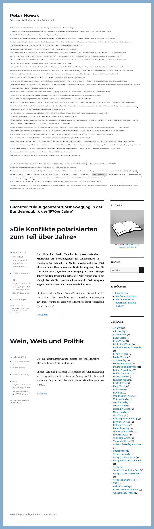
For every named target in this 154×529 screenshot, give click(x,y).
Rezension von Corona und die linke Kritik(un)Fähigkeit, (28, 134)
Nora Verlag (119, 415)
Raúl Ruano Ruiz (130, 245)
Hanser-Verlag (120, 376)
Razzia (26, 400)
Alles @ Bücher (120, 293)
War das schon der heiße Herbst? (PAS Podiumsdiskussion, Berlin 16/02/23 (108, 70)
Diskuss (13, 308)
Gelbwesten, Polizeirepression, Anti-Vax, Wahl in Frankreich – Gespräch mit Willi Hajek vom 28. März (43, 116)
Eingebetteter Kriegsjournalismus (123, 102)
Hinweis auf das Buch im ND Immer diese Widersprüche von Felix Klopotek (108, 141)
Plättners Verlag (121, 425)
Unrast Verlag (120, 451)
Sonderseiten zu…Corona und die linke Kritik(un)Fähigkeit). (117, 171)
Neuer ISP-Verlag (121, 409)
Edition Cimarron (121, 373)
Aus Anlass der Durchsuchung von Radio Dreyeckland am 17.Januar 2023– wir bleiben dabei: (40, 99)
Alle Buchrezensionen (126, 296)
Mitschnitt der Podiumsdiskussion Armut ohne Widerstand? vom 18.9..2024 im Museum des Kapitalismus (95, 42)
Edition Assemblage (123, 370)
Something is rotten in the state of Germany (95, 102)
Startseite (13, 174)
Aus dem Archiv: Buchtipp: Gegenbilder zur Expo (26, 35)
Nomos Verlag (120, 412)
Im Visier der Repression (18, 178)
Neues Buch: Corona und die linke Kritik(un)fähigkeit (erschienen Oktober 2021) (36, 164)
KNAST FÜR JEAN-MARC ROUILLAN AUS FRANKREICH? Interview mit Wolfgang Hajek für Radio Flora (43, 181)
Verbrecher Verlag (122, 454)
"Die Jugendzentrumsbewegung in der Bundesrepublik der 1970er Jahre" (21, 286)
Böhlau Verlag (120, 357)
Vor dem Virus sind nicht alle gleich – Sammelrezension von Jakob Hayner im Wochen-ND (40, 145)
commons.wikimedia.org (127, 247)
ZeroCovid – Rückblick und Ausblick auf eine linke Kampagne (109, 120)
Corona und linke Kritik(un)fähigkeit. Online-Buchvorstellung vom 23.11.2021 (90, 164)
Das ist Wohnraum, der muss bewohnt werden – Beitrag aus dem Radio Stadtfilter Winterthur (90, 56)
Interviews (17, 257)
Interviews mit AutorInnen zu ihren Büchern (19, 263)
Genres (74, 174)
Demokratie (66, 123)
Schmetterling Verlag (123, 431)
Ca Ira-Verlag (119, 360)
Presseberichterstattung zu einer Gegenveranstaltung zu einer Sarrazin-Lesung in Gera (39, 185)
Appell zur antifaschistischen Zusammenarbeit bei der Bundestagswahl (34, 42)
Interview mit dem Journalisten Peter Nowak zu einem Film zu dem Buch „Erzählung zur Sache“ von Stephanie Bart (88, 60)
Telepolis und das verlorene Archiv (57, 35)
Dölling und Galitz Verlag (125, 367)
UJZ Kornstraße (21, 313)
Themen (65, 174)
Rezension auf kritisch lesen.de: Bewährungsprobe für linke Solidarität (66, 138)
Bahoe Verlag (119, 338)
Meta (32, 178)
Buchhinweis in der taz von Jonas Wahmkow (25, 138)
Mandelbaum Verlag (123, 396)
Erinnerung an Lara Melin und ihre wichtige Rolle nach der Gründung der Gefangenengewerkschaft (108, 145)
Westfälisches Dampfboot (125, 489)
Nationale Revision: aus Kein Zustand (105, 74)
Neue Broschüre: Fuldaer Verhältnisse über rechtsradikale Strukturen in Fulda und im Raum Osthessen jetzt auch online (96, 106)
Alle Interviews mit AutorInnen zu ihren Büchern (126, 302)
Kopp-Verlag (119, 386)
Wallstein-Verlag (20, 273)
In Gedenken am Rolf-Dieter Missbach (95, 53)
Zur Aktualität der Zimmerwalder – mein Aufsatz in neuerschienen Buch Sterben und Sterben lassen (43, 49)
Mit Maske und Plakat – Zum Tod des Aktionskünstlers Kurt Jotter (32, 88)
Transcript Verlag (121, 441)
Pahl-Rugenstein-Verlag (125, 418)
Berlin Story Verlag (122, 344)
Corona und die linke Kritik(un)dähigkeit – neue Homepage (29, 84)
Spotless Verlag (120, 434)
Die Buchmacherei (122, 363)
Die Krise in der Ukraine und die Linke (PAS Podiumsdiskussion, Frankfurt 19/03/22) (37, 109)
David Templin (19, 299)
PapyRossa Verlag (121, 422)
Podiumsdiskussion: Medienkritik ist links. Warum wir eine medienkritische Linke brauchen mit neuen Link (45, 53)
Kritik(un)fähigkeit (123, 127)
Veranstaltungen (98, 174)
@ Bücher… (85, 174)
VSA (115, 483)
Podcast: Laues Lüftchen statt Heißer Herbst (25, 74)
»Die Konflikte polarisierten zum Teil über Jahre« (54, 232)
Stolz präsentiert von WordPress (41, 514)
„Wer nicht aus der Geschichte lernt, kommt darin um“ (28, 77)
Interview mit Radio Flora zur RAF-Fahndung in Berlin (28, 60)
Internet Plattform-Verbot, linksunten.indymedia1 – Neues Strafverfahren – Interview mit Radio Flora (43, 102)
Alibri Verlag (119, 331)
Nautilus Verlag (120, 402)
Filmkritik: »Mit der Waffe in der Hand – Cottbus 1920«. (67, 77)
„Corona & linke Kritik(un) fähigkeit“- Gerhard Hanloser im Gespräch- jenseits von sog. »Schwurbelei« (43, 167)
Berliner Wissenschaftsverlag (127, 347)
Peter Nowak (24, 15)
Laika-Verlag (119, 389)
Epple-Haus (20, 308)
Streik (12, 123)
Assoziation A (120, 334)
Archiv (21, 174)
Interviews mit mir (135, 174)
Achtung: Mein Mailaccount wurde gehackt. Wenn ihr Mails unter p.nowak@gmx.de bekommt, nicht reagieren (47, 81)
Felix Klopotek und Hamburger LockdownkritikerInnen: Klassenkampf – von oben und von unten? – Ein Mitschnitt (48, 120)
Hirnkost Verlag (121, 380)
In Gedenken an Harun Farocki (90, 181)
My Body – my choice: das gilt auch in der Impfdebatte (105, 131)
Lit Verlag (118, 392)
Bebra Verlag (119, 341)
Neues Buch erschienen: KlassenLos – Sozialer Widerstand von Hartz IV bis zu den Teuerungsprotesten (44, 70)
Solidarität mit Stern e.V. (119, 53)
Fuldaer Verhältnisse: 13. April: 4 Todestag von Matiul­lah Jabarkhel (32, 106)
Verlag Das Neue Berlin (124, 457)
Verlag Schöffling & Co (124, 480)
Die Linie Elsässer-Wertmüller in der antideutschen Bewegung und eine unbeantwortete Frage (42, 28)
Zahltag (19, 123)
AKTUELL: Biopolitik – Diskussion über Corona (42, 174)
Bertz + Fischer (120, 354)
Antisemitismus (29, 123)
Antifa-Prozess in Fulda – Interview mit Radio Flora (27, 189)
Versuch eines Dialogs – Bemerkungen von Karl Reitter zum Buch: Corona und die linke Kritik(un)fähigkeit (45, 141)
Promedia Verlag (121, 428)
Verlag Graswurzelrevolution (127, 473)
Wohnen (136, 120)
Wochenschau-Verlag (124, 493)
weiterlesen (42, 314)
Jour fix (18, 310)
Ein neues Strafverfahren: (82, 99)
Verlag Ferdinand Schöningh (127, 460)
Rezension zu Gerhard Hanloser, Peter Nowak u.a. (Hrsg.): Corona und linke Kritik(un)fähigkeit (81, 134)
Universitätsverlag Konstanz (127, 444)
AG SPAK (117, 328)
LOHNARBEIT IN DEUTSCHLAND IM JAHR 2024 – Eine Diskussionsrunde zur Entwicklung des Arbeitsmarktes (46, 45)
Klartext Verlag (120, 383)
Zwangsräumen (53, 123)
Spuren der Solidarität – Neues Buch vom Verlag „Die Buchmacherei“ (33, 56)
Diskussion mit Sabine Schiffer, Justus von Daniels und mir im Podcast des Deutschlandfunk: (40, 63)
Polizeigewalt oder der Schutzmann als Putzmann (112, 67)
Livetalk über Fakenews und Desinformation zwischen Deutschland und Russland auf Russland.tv (70, 178)
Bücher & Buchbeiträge (117, 174)
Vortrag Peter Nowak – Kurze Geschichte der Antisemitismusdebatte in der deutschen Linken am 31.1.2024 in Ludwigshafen (51, 67)
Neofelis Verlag (120, 405)
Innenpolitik (18, 367)
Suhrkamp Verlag (121, 438)
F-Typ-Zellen (41, 123)
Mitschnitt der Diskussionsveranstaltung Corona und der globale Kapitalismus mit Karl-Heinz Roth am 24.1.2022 (47, 131)
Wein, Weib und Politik (47, 341)
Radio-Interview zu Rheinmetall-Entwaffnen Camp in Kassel (107, 81)
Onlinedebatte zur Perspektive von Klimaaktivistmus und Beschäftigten (66, 74)
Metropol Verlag (121, 399)
